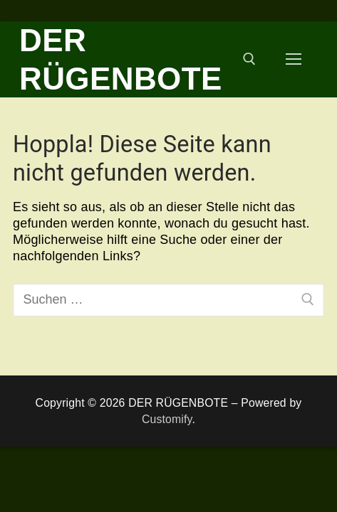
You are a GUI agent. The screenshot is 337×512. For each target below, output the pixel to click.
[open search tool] (249, 59)
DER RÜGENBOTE (120, 59)
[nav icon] (293, 59)
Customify (167, 419)
